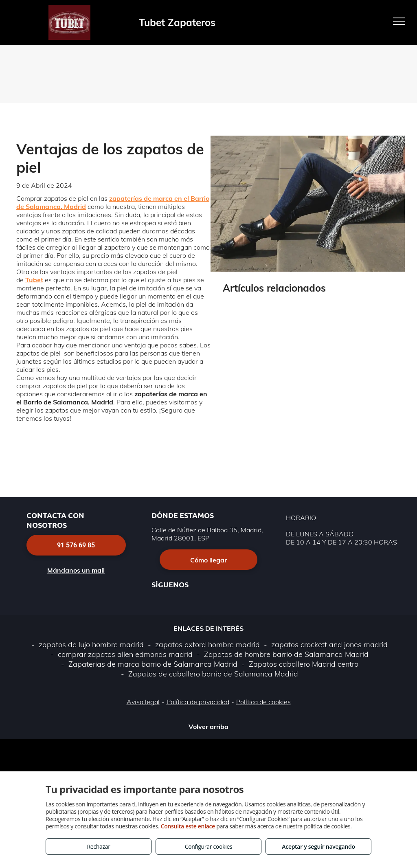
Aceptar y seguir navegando (318, 846)
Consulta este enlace (188, 826)
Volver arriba (208, 726)
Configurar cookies (209, 846)
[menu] (399, 21)
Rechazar (98, 846)
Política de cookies (263, 702)
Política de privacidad (198, 702)
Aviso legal (143, 702)
